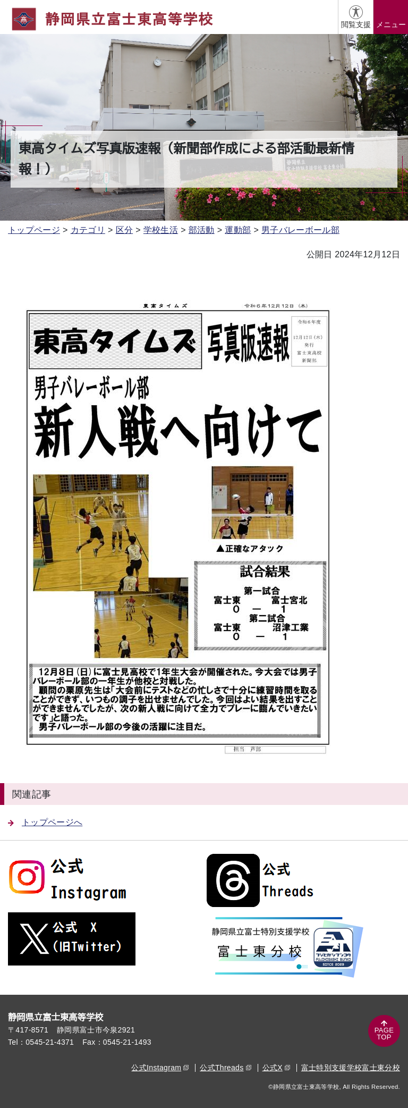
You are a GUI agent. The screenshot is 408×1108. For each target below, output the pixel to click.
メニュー (391, 24)
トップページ (34, 229)
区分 (124, 229)
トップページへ (45, 822)
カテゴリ (88, 229)
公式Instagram (160, 1067)
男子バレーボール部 (300, 229)
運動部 (238, 229)
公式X (276, 1067)
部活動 (202, 229)
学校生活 (160, 229)
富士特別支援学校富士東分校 (350, 1067)
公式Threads (225, 1067)
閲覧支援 (356, 24)
